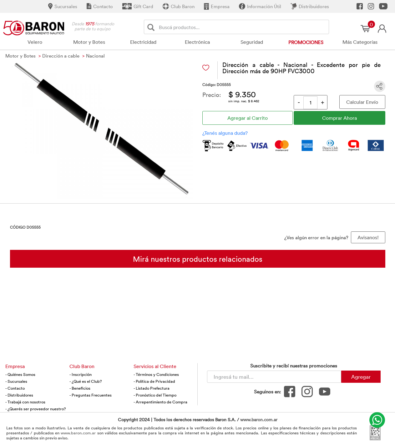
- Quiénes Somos (20, 374)
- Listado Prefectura (152, 388)
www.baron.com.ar (258, 419)
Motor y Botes (89, 42)
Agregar (361, 376)
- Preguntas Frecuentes (90, 395)
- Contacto (15, 388)
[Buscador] (243, 27)
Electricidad (143, 42)
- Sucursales (16, 381)
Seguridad (252, 42)
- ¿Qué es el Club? (85, 381)
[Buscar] (152, 27)
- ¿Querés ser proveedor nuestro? (35, 409)
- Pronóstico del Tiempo (155, 395)
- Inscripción (80, 374)
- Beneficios (79, 388)
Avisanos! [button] (368, 237)
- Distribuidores (19, 395)
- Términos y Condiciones (156, 374)
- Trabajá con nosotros (25, 402)
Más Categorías (359, 42)
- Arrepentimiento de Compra (160, 402)
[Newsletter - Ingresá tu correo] (274, 377)
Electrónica (197, 42)
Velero (35, 42)
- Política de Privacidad (154, 381)
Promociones (305, 42)
